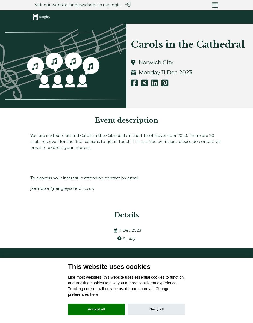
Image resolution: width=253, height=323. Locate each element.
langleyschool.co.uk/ (89, 4)
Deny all (156, 309)
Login (115, 4)
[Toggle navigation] (215, 5)
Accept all (96, 309)
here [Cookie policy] (94, 294)
